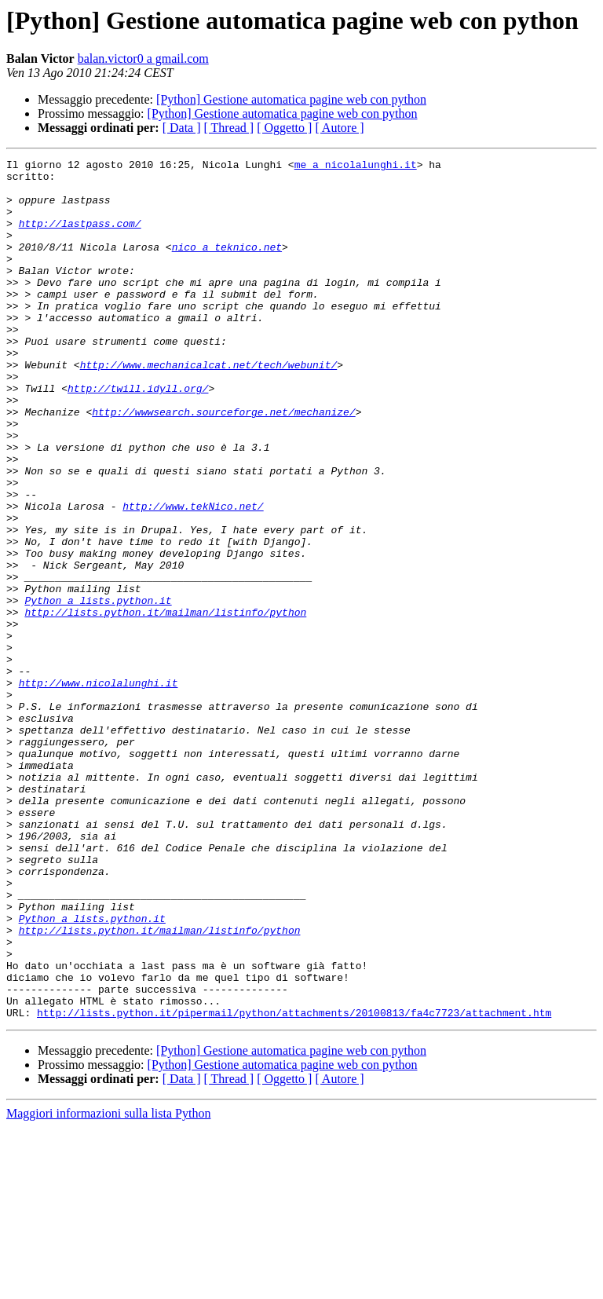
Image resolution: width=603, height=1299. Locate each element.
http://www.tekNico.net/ (192, 576)
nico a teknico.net (227, 265)
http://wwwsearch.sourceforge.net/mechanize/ (223, 463)
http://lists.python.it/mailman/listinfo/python (165, 704)
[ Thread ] (229, 127)
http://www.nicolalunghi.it (98, 788)
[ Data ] (182, 127)
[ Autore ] (339, 127)
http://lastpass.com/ (80, 237)
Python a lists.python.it (97, 689)
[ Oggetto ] (284, 127)
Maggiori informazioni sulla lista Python (108, 1285)
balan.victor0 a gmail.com (143, 58)
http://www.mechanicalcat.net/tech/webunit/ (209, 407)
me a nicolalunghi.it (355, 166)
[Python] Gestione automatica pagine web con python (291, 99)
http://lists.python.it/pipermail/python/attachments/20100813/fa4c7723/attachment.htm (294, 1184)
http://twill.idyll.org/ (138, 435)
